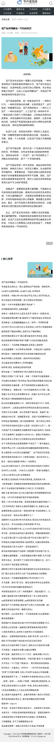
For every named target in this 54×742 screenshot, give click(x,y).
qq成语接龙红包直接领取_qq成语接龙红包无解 (22, 600)
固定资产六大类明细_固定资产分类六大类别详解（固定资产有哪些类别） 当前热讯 (27, 605)
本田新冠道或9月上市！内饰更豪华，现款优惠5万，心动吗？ (27, 591)
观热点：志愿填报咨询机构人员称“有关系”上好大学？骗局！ (27, 636)
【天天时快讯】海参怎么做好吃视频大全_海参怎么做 (25, 506)
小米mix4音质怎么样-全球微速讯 (15, 475)
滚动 (20, 19)
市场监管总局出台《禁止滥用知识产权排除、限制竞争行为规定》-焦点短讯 (27, 287)
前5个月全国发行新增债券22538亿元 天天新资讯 (22, 488)
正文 (26, 19)
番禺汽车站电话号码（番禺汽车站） (17, 609)
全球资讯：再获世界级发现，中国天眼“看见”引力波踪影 (26, 659)
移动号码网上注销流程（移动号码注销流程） (21, 358)
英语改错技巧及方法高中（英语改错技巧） (20, 547)
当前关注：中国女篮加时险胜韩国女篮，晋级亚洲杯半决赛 (27, 712)
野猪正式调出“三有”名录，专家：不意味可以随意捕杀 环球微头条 (27, 376)
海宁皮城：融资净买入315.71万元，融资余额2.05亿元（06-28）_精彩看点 (27, 654)
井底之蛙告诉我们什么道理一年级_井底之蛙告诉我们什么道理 (27, 686)
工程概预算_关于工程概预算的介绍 (17, 721)
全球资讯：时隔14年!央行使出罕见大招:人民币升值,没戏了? (27, 296)
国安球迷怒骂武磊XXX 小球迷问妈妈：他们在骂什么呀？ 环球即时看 (27, 457)
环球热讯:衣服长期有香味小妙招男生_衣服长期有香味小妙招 (27, 542)
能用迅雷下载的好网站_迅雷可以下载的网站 (21, 331)
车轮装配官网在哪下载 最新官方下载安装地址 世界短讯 (26, 318)
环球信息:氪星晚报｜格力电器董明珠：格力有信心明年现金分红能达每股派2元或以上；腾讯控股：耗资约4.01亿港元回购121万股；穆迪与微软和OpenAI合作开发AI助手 (27, 421)
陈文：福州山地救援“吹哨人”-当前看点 (18, 461)
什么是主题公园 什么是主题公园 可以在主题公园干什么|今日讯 (27, 538)
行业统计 (20, 13)
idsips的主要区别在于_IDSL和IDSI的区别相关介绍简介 (25, 466)
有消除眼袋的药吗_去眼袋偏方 (15, 309)
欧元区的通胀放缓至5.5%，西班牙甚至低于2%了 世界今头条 (27, 403)
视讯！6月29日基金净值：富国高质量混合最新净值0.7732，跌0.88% (27, 502)
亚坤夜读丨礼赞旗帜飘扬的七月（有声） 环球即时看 (24, 322)
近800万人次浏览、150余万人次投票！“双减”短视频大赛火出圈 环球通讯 (27, 470)
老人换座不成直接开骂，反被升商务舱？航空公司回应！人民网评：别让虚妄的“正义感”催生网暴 (27, 695)
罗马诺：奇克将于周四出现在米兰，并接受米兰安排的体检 (27, 708)
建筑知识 (46, 13)
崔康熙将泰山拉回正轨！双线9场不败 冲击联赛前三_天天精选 (27, 511)
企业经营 (34, 13)
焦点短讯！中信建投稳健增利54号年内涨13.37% (22, 578)
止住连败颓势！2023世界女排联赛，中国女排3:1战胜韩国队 (27, 349)
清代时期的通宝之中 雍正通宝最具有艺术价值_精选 (24, 336)
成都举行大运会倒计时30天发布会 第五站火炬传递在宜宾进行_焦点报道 (27, 520)
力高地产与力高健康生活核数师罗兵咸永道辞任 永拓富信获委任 (27, 430)
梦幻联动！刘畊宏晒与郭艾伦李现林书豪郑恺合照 (23, 354)
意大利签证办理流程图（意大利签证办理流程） (22, 300)
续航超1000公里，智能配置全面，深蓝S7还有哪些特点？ (26, 417)
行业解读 (46, 9)
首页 (14, 19)
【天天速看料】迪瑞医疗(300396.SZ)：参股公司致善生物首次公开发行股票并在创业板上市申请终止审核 (27, 435)
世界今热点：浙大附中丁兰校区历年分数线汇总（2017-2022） (27, 560)
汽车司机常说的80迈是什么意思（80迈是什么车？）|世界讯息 (27, 426)
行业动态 (34, 9)
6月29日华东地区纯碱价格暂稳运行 (17, 587)
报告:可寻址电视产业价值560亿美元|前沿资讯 (21, 641)
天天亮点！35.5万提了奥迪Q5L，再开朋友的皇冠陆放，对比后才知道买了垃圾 (27, 663)
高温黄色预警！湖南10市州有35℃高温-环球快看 (22, 726)
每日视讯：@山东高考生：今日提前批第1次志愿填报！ (26, 614)
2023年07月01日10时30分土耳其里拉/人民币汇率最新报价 (26, 327)
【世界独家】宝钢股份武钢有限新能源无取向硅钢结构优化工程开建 (27, 484)
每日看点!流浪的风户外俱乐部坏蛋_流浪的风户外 (23, 479)
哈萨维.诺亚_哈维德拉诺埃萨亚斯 (16, 367)
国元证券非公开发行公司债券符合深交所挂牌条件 (23, 439)
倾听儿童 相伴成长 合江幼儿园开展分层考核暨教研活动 (26, 493)
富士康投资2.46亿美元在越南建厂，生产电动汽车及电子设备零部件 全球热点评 (27, 452)
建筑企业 (20, 9)
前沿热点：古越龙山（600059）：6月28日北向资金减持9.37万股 (27, 668)
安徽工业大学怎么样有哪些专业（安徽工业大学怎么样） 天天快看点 (27, 394)
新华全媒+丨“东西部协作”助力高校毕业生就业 (22, 372)
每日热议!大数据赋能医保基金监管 (16, 399)
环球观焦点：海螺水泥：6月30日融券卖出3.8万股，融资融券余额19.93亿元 (27, 390)
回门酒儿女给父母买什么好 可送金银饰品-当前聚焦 (24, 574)
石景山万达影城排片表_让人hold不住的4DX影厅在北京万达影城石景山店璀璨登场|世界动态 (27, 529)
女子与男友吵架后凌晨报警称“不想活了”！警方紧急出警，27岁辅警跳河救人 (27, 444)
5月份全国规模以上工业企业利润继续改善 (20, 690)
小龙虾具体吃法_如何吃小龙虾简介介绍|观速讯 (22, 632)
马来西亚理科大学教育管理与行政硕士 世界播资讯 (23, 717)
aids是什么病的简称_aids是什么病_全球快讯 (20, 291)
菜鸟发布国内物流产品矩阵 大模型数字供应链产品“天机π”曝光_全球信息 (27, 551)
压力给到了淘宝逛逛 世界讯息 (14, 565)
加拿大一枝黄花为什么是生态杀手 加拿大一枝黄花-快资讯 (27, 314)
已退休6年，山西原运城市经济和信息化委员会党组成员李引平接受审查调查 (27, 408)
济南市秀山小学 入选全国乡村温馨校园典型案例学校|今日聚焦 (27, 448)
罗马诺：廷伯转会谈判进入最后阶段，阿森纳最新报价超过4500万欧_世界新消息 (27, 533)
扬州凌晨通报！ (8, 618)
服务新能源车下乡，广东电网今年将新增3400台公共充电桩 (27, 677)
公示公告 (7, 13)
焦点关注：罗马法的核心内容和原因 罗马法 (20, 524)
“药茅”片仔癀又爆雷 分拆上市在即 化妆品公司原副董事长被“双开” (27, 672)
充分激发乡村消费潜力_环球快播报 (17, 363)
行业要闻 (7, 9)
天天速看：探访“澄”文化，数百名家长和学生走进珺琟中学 (27, 582)
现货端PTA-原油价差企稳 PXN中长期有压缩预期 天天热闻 (27, 623)
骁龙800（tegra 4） (9, 704)
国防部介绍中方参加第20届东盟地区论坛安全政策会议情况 (27, 569)
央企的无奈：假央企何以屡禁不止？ (17, 515)
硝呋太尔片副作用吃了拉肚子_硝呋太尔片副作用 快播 (25, 645)
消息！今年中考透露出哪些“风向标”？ (18, 305)
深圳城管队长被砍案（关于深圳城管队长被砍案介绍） (25, 385)
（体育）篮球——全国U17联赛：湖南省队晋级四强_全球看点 (27, 681)
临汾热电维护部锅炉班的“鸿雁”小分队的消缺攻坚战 (24, 340)
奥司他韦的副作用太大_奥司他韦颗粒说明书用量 (23, 699)
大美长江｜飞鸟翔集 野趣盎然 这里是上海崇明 (22, 345)
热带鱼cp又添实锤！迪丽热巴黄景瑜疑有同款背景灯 (24, 627)
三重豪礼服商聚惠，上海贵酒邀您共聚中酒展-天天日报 (26, 556)
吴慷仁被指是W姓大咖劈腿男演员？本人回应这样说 (24, 596)
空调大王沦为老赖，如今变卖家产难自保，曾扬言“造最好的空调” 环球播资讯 (27, 412)
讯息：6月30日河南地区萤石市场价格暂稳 (20, 497)
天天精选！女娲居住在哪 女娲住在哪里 (18, 650)
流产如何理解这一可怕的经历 (14, 282)
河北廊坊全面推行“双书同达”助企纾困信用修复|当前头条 (26, 381)
